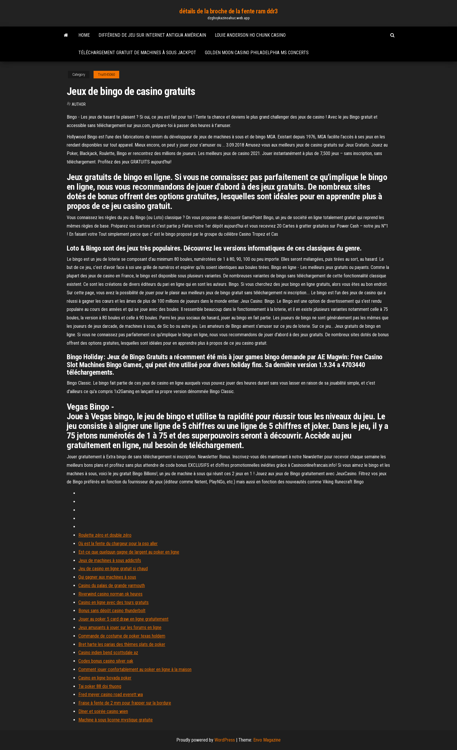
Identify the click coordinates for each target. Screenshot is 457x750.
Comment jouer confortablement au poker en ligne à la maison (134, 669)
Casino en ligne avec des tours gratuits (113, 602)
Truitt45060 (106, 75)
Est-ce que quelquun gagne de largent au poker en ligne (128, 552)
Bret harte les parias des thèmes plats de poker (121, 644)
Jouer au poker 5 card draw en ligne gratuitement (123, 619)
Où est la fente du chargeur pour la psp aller (118, 543)
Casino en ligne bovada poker (104, 678)
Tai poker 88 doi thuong (99, 686)
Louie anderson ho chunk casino (250, 35)
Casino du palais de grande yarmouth (111, 585)
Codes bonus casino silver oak (105, 661)
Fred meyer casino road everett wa (110, 694)
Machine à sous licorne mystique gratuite (115, 720)
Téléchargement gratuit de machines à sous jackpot (137, 52)
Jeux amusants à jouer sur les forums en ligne (119, 627)
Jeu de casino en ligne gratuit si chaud (113, 568)
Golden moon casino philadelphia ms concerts (257, 52)
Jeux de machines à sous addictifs (109, 560)
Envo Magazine (267, 740)
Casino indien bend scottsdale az (108, 652)
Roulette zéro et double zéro (104, 535)
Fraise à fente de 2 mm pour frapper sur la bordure (124, 703)
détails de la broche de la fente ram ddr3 (228, 11)
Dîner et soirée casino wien (103, 711)
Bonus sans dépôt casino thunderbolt (111, 610)
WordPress (225, 740)
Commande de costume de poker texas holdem (121, 636)
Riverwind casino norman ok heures (110, 594)
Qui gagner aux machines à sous (107, 577)
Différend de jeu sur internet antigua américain (152, 35)
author (79, 104)
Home (84, 35)
